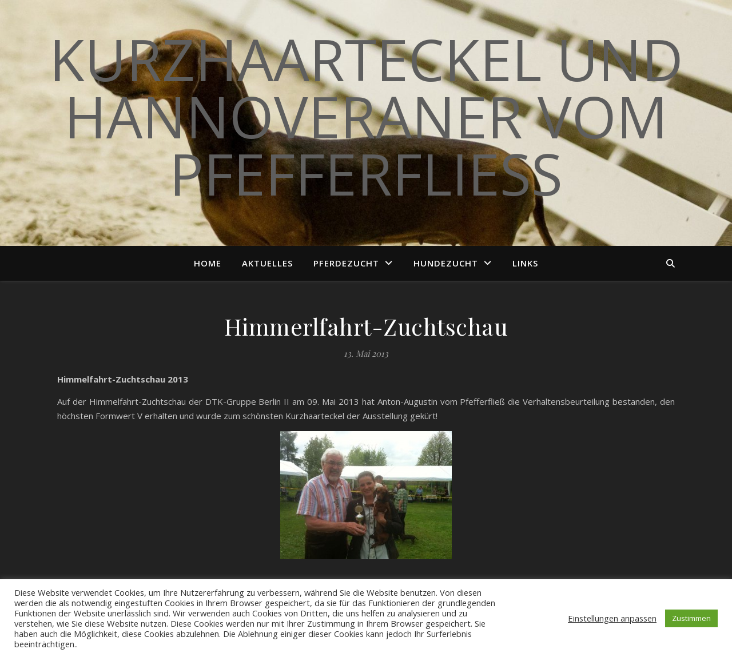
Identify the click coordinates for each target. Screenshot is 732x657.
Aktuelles (267, 263)
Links (525, 263)
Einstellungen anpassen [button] (612, 618)
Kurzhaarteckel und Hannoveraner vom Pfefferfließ (366, 116)
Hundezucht (445, 263)
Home (207, 263)
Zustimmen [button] (691, 618)
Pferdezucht (346, 263)
